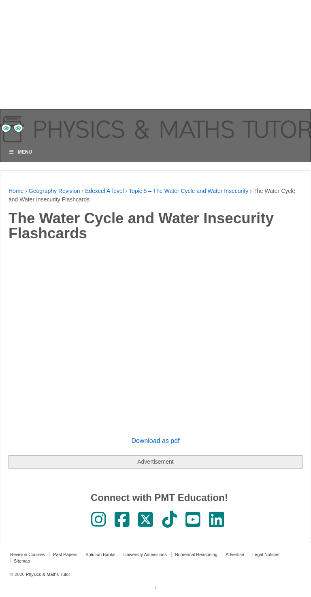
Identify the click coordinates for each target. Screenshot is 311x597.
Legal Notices (265, 554)
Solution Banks (100, 554)
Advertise (235, 554)
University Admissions (145, 554)
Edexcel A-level (104, 191)
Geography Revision (54, 191)
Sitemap (22, 560)
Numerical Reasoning (196, 554)
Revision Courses (27, 554)
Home (16, 191)
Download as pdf (155, 440)
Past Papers (65, 554)
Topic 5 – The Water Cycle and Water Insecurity (188, 191)
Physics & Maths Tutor (47, 574)
